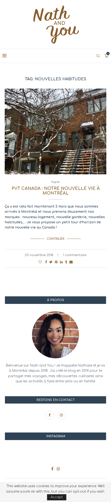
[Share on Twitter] (50, 262)
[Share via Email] (71, 262)
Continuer (55, 239)
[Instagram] (61, 415)
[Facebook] (50, 415)
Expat (55, 182)
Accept (57, 497)
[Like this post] (40, 262)
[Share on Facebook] (46, 262)
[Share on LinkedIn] (61, 262)
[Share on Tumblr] (66, 262)
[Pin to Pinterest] (56, 262)
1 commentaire (74, 255)
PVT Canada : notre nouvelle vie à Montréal (56, 191)
